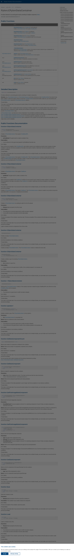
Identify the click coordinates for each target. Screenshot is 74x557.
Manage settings (14, 553)
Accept (4, 553)
